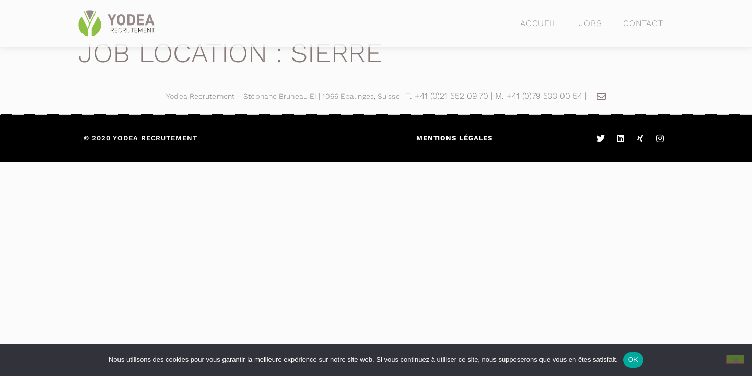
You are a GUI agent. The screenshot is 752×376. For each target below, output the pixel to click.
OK (633, 359)
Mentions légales (454, 138)
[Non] (735, 359)
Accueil (539, 23)
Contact (643, 23)
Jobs (590, 23)
